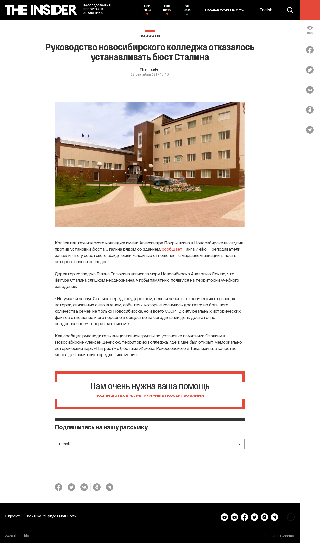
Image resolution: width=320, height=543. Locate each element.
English (266, 9)
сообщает (172, 248)
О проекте (13, 516)
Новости (150, 36)
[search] (290, 10)
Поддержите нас (224, 9)
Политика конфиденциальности (51, 516)
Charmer (288, 536)
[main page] (41, 10)
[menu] (310, 10)
